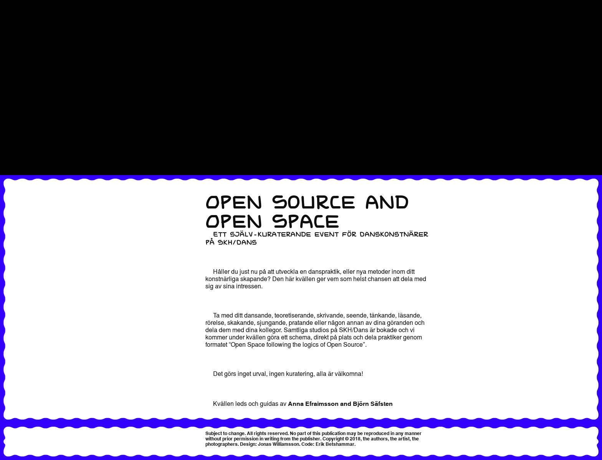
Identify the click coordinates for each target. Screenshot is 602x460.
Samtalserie (17, 91)
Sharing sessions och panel (40, 112)
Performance (19, 25)
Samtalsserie (19, 98)
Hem (6, 3)
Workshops (17, 171)
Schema (12, 105)
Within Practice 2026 (29, 164)
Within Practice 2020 (29, 134)
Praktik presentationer (32, 39)
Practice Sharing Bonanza (38, 32)
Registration (18, 61)
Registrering (18, 69)
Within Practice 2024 (29, 149)
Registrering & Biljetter (33, 76)
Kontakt (11, 10)
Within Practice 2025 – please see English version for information (94, 156)
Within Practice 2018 (29, 127)
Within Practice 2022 (29, 142)
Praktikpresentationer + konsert (46, 54)
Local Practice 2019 (28, 18)
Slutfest (11, 120)
